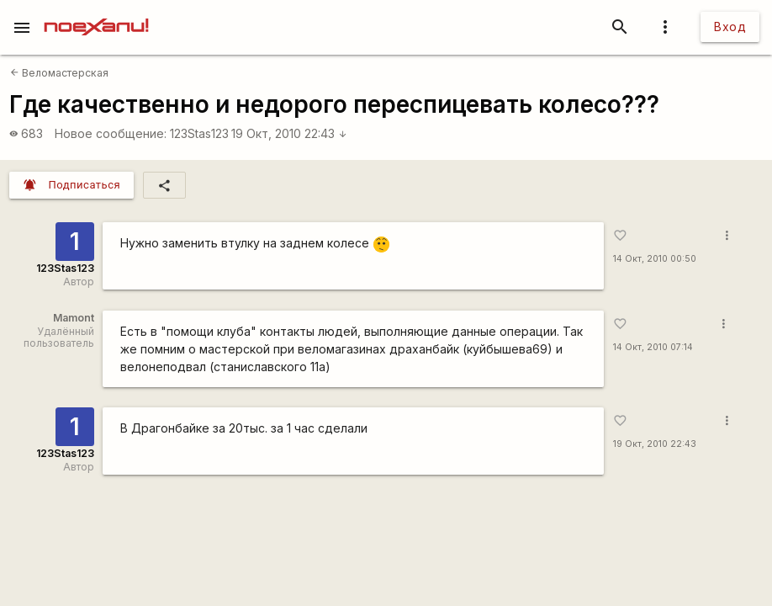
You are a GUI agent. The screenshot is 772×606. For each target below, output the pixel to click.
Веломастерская (59, 72)
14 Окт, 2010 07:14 (653, 347)
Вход (730, 26)
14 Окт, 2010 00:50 (654, 258)
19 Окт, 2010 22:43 (289, 133)
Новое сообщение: (111, 133)
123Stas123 (199, 133)
